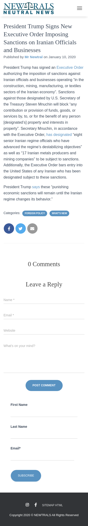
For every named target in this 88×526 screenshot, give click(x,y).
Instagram (27, 505)
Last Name (19, 426)
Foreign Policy (35, 213)
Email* (16, 448)
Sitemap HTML (52, 505)
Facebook (35, 505)
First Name (19, 405)
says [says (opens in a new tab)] (36, 187)
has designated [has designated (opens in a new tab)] (59, 135)
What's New (59, 213)
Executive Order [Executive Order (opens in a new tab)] (70, 67)
